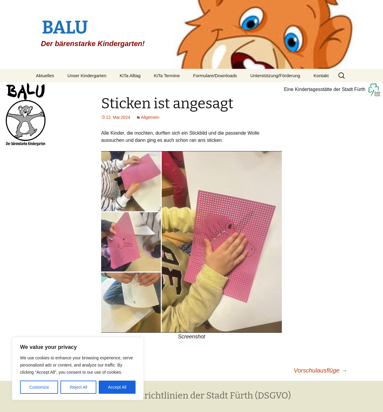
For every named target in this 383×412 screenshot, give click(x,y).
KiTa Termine (167, 75)
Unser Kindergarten (86, 75)
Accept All (117, 387)
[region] (78, 368)
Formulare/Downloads (215, 75)
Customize (39, 387)
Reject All (78, 387)
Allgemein (150, 117)
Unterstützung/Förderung (275, 75)
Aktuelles (45, 75)
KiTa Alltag (130, 75)
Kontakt (321, 75)
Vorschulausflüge (320, 370)
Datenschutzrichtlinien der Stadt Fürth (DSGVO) (191, 395)
